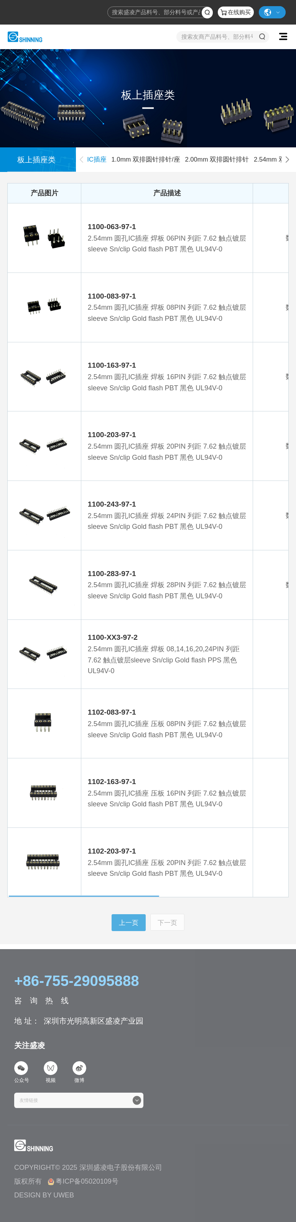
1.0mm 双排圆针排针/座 (146, 159)
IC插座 (97, 159)
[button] (287, 159)
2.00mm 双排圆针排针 (217, 159)
